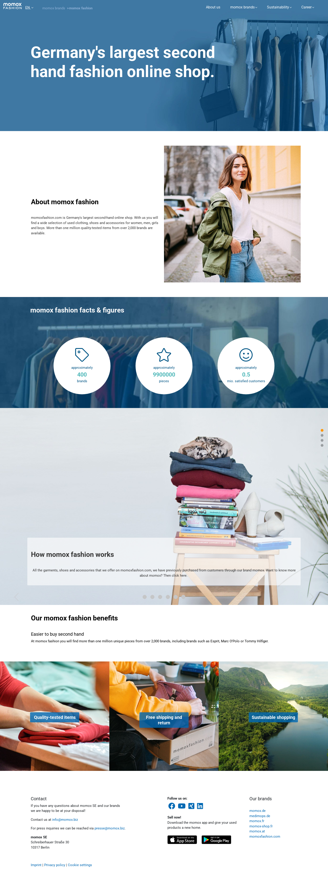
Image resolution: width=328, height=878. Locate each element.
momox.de (257, 811)
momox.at (257, 831)
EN (28, 7)
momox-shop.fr (261, 826)
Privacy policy (54, 865)
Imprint (36, 865)
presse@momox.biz (110, 828)
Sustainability (278, 7)
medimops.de (259, 816)
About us (213, 7)
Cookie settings (80, 865)
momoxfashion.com (264, 836)
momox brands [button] (242, 7)
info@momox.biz (65, 820)
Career (306, 7)
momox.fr (256, 821)
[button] (16, 506)
